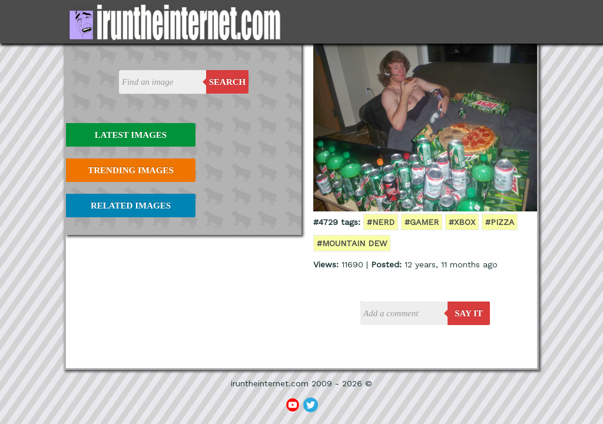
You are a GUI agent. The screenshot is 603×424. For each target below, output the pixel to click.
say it (469, 313)
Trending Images (130, 170)
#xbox (462, 222)
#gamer (422, 222)
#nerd (381, 222)
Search (227, 82)
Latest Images (131, 135)
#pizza (499, 222)
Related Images (131, 205)
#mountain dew (352, 243)
